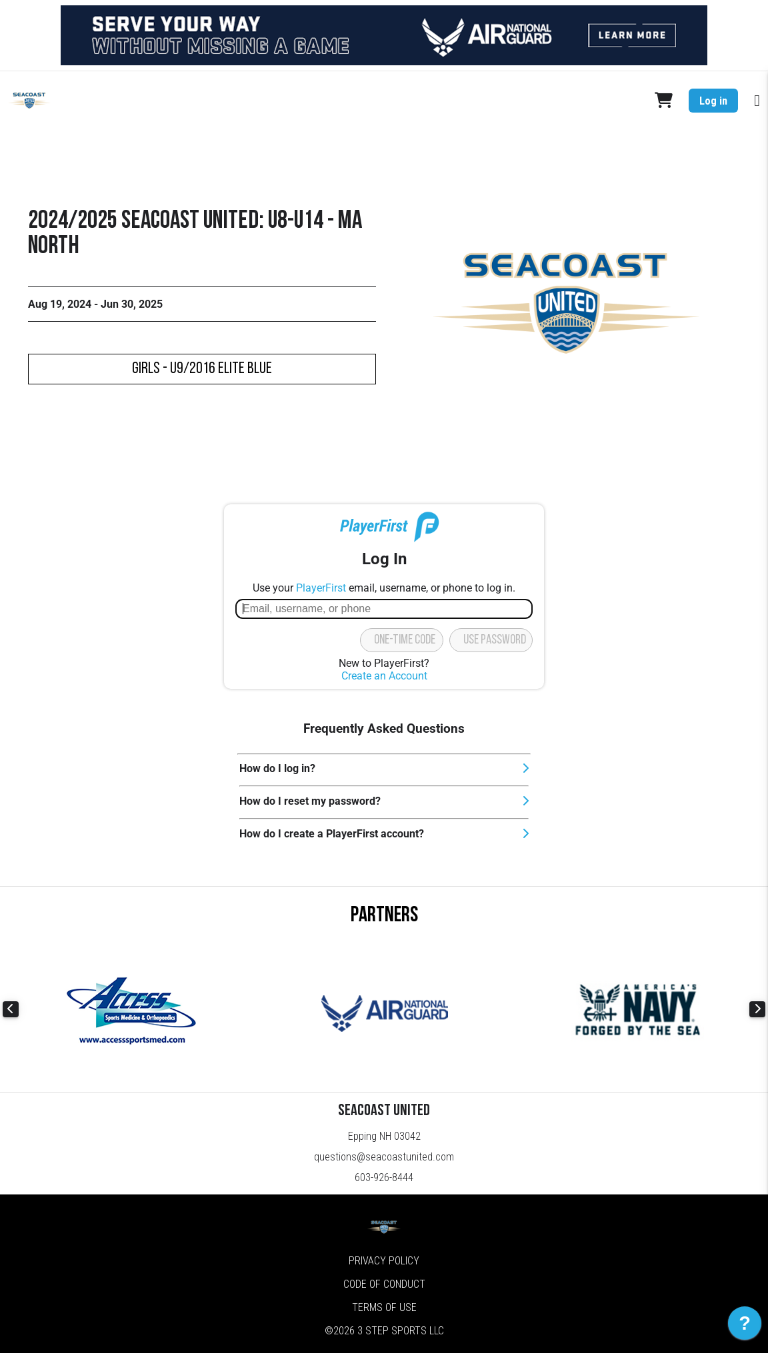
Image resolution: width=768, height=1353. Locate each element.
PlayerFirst (321, 588)
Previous (11, 1009)
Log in (713, 101)
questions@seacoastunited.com (384, 1156)
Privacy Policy (384, 1260)
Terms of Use (384, 1307)
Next (757, 1009)
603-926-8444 (384, 1177)
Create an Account (384, 676)
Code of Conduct (384, 1284)
